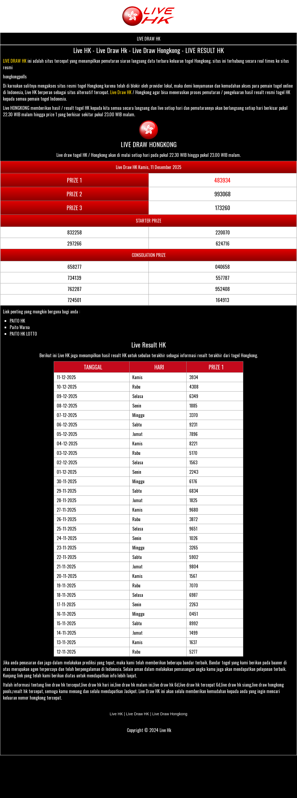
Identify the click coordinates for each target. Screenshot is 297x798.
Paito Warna (20, 327)
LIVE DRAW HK (148, 38)
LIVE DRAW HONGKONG (149, 144)
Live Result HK (148, 344)
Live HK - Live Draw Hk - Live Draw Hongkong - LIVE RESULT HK (148, 50)
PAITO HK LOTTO (23, 333)
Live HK (116, 714)
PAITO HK (17, 320)
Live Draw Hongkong (169, 714)
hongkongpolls (15, 76)
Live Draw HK (120, 92)
